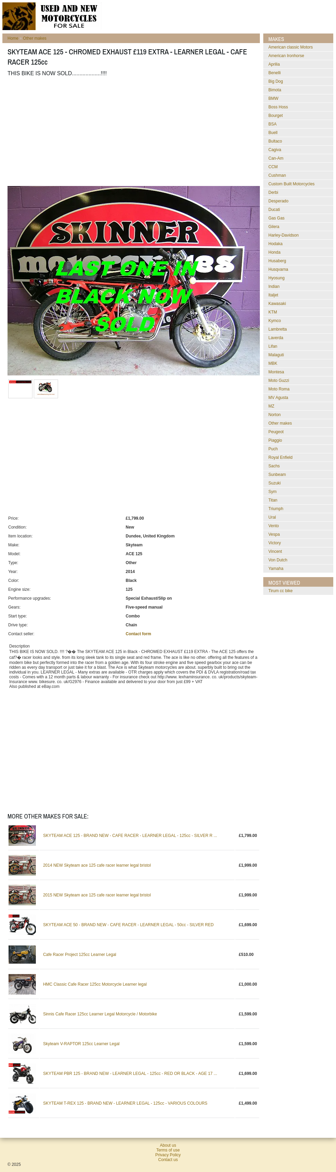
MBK (272, 363)
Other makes (34, 38)
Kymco (274, 320)
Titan (272, 500)
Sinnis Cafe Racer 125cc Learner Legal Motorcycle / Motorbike (100, 1014)
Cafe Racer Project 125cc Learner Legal (79, 954)
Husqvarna (278, 269)
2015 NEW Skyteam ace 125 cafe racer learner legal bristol (97, 895)
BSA (272, 124)
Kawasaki (277, 303)
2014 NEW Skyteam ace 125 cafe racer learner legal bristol (97, 865)
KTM (272, 312)
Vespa (274, 534)
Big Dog (275, 81)
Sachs (274, 466)
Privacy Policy (168, 1155)
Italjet (273, 295)
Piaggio (275, 440)
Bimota (274, 90)
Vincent (275, 551)
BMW (273, 98)
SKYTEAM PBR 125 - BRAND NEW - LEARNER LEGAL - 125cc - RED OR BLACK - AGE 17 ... (130, 1073)
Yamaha (275, 568)
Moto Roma (279, 389)
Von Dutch (277, 560)
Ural (272, 517)
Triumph (275, 508)
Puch (273, 449)
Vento (273, 525)
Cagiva (274, 149)
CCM (273, 166)
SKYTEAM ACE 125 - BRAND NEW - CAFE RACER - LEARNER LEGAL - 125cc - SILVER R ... (130, 835)
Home (13, 38)
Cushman (277, 175)
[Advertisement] (92, 131)
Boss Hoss (278, 107)
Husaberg (277, 260)
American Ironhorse (286, 55)
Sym (272, 491)
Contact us (168, 1159)
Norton (274, 414)
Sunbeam (277, 474)
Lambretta (277, 329)
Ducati (274, 209)
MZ (271, 406)
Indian (274, 286)
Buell (273, 132)
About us (168, 1145)
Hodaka (275, 243)
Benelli (274, 72)
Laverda (275, 337)
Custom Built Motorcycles (291, 184)
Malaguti (276, 354)
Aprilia (274, 64)
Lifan (272, 346)
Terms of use (168, 1150)
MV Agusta (278, 397)
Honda (274, 252)
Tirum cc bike (280, 590)
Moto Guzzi (278, 380)
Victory (274, 543)
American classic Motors (290, 47)
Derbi (273, 192)
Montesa (276, 372)
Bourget (275, 115)
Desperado (278, 201)
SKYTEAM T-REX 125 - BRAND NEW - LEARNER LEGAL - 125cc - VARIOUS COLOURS (125, 1103)
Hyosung (276, 278)
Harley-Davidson (283, 235)
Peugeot (276, 431)
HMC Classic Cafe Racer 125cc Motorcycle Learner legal (94, 984)
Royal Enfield (280, 457)
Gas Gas (276, 218)
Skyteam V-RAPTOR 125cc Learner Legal (81, 1043)
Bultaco (275, 141)
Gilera (273, 226)
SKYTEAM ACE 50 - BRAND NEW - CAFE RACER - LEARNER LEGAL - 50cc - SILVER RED (128, 924)
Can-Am (275, 158)
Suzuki (274, 483)
